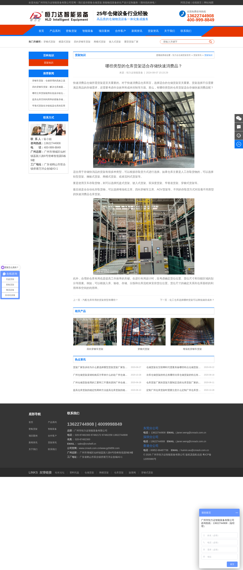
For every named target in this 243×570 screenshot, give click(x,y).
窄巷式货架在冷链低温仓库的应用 (48, 199)
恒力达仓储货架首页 (181, 148)
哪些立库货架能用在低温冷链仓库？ (49, 186)
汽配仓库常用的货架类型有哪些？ (95, 393)
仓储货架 (89, 565)
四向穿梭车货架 (82, 134)
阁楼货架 (104, 565)
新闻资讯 (136, 30)
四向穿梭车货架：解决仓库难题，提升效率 (49, 180)
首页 (41, 30)
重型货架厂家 (131, 134)
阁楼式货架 (100, 134)
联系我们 (186, 30)
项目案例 (104, 30)
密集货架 (71, 30)
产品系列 (55, 30)
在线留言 (197, 2)
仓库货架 (118, 565)
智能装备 (87, 30)
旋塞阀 (132, 565)
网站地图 (208, 2)
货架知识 (48, 155)
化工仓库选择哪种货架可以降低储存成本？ (187, 393)
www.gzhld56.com (110, 541)
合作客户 (120, 30)
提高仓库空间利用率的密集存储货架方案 (49, 192)
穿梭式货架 (49, 134)
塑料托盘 (74, 565)
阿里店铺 (185, 2)
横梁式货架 (65, 134)
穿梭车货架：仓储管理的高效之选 (48, 173)
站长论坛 (60, 565)
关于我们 (169, 30)
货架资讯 (153, 30)
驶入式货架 (115, 134)
